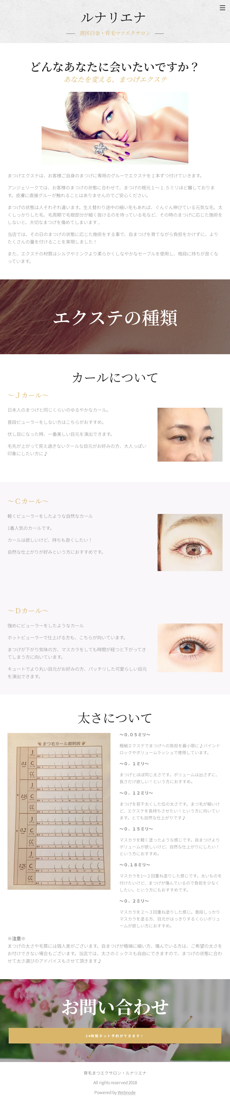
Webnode (127, 1092)
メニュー (222, 7)
